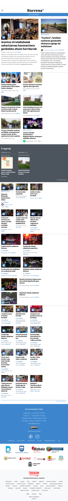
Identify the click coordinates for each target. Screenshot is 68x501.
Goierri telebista (25, 486)
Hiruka (60, 486)
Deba (2, 92)
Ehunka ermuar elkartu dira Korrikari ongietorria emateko (35, 221)
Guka (41, 486)
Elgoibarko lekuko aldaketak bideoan (29, 294)
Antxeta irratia (51, 481)
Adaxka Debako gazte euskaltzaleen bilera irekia (8, 172)
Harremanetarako (49, 440)
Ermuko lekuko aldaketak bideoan (9, 247)
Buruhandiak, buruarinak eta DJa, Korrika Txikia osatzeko (35, 337)
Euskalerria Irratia (56, 483)
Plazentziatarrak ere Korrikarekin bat (21, 336)
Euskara (34, 14)
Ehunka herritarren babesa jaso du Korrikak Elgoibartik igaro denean (30, 281)
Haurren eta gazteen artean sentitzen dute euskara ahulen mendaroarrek (11, 109)
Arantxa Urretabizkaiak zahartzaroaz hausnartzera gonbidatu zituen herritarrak (19, 45)
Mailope (18, 488)
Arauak (39, 440)
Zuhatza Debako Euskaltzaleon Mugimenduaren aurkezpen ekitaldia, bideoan (32, 135)
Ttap (40, 494)
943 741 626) (42, 418)
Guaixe (35, 486)
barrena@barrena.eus (34, 423)
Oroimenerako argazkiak (21, 193)
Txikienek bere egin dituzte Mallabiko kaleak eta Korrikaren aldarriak (7, 387)
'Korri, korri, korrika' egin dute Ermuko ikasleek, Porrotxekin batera (5, 362)
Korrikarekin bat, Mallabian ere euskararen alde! (10, 270)
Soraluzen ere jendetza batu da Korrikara (36, 316)
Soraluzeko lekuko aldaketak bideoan (7, 336)
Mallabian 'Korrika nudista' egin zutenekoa (36, 385)
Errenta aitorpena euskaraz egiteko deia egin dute (32, 85)
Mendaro (17, 113)
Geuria (8, 486)
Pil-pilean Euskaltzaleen (49, 50)
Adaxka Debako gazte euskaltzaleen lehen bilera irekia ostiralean (10, 86)
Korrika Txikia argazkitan (35, 358)
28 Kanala (45, 490)
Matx (27, 494)
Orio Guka (47, 488)
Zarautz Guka (24, 490)
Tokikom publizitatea (34, 496)
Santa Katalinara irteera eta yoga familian (24, 172)
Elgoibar (36, 285)
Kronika (10, 488)
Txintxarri (56, 488)
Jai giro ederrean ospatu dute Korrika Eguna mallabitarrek (22, 220)
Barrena (31, 483)
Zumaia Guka (35, 490)
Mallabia (18, 227)
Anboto (41, 481)
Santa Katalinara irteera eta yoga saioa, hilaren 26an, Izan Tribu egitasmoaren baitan (32, 110)
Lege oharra (21, 440)
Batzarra (4, 176)
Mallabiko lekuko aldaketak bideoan (32, 270)
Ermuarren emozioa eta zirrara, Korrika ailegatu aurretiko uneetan (6, 222)
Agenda (6, 148)
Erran (45, 483)
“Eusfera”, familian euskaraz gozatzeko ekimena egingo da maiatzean (51, 42)
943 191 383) (42, 421)
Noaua (25, 488)
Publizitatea (31, 440)
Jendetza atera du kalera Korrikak (6, 316)
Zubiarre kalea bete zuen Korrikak (35, 194)
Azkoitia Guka (21, 483)
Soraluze (61, 50)
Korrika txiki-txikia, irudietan (21, 358)
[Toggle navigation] (2, 10)
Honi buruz (11, 440)
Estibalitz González (8, 204)
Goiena (15, 486)
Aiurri (22, 481)
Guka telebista (51, 486)
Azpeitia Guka (10, 483)
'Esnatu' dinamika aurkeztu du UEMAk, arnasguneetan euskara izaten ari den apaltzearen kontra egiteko (10, 133)
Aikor (16, 481)
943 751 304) (41, 415)
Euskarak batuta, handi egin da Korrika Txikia (21, 385)
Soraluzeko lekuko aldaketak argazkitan (30, 247)
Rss (59, 440)
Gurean (34, 494)
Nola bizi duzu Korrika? (20, 315)
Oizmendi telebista (36, 488)
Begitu (38, 483)
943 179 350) (41, 413)
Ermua (19, 52)
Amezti (34, 481)
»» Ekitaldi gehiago (61, 180)
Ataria (61, 481)
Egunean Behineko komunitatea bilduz (5, 197)
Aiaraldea (8, 481)
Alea (28, 481)
